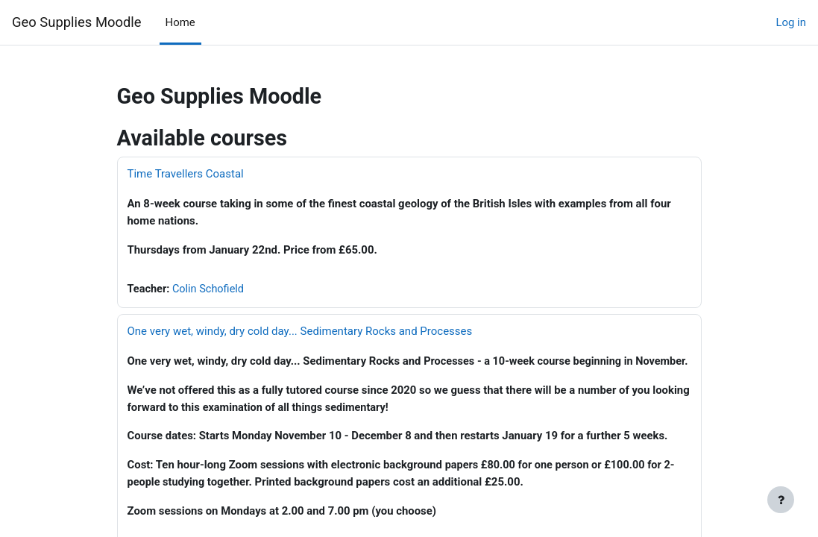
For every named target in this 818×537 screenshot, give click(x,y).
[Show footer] (780, 499)
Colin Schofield (211, 288)
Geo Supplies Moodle (77, 22)
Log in (790, 22)
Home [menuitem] (180, 22)
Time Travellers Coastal (186, 173)
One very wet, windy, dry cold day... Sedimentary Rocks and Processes (300, 331)
